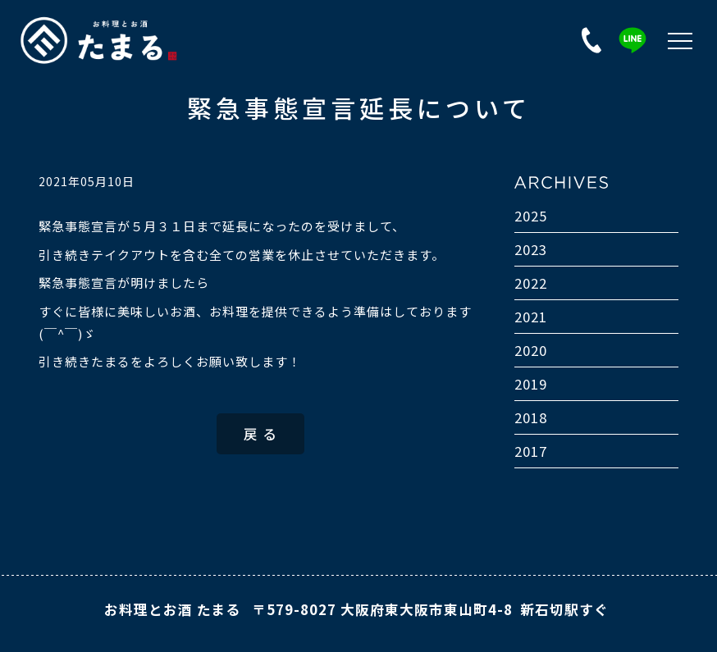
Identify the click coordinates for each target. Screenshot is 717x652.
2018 (530, 417)
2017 (530, 451)
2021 (530, 316)
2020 (530, 350)
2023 (530, 249)
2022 (530, 283)
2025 (530, 216)
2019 (530, 384)
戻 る (260, 434)
